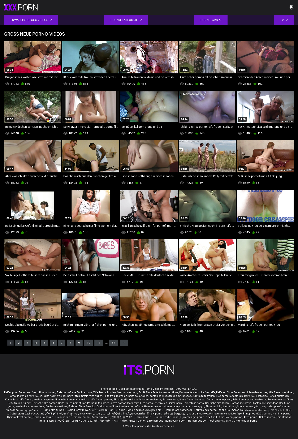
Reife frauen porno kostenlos (250, 399)
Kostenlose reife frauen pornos (94, 399)
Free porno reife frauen (229, 396)
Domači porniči (100, 417)
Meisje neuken (136, 410)
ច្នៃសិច (166, 413)
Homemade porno (247, 420)
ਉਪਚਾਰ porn (154, 413)
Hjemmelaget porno (192, 417)
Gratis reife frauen (92, 396)
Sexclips (91, 406)
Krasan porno (137, 420)
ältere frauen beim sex (192, 399)
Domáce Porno (81, 417)
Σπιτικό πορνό (56, 420)
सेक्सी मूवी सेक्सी (54, 413)
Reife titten (73, 396)
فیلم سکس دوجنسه (31, 410)
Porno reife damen (98, 403)
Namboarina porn (176, 420)
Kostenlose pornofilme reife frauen (54, 399)
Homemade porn (174, 406)
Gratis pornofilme (107, 406)
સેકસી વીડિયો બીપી (281, 410)
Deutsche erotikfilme (217, 403)
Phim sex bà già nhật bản (221, 406)
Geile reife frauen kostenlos (145, 399)
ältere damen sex (257, 392)
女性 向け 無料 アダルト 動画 (111, 420)
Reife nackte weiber (54, 396)
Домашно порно (43, 417)
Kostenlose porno (193, 403)
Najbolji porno (233, 417)
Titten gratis (121, 399)
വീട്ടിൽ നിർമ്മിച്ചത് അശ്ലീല (129, 413)
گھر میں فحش (102, 413)
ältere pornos (118, 403)
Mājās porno (263, 413)
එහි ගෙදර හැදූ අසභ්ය (222, 420)
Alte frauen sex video (280, 392)
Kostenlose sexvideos (265, 403)
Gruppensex (185, 396)
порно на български (231, 410)
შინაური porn (153, 410)
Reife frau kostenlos (115, 396)
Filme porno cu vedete (222, 413)
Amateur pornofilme (131, 406)
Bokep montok (267, 417)
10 (88, 342)
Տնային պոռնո (115, 410)
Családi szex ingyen (78, 410)
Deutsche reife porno (219, 399)
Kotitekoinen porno (205, 410)
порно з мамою (198, 413)
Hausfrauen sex (153, 406)
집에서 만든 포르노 (122, 417)
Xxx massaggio (195, 406)
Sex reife (210, 392)
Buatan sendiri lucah (166, 417)
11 (98, 342)
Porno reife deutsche (191, 392)
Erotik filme (145, 392)
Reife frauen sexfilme (280, 399)
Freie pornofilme (66, 392)
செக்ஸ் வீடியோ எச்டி (257, 410)
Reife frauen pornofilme (72, 403)
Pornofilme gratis (241, 403)
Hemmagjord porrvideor (178, 410)
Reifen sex (25, 392)
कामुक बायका (86, 413)
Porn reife (133, 403)
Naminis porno (281, 413)
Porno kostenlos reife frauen (25, 396)
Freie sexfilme (76, 406)
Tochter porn (84, 392)
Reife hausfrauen (138, 396)
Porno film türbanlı (54, 410)
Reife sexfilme (224, 392)
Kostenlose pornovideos (30, 406)
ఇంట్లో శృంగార (71, 413)
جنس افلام (259, 406)
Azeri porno (251, 417)
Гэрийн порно (246, 413)
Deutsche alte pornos (44, 403)
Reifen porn (11, 392)
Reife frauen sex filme (165, 392)
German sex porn (127, 392)
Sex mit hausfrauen (43, 392)
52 (113, 342)
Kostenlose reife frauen (163, 396)
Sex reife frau (170, 399)
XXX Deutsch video (104, 392)
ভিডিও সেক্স (97, 410)
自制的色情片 (179, 413)
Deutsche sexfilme (56, 406)
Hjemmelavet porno (19, 417)
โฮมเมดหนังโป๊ (144, 417)
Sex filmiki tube (215, 417)
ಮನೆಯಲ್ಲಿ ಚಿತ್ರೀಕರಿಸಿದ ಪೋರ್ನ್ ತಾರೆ (26, 413)
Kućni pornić (63, 417)
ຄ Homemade (155, 420)
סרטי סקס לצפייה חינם (79, 420)
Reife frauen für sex (19, 403)
